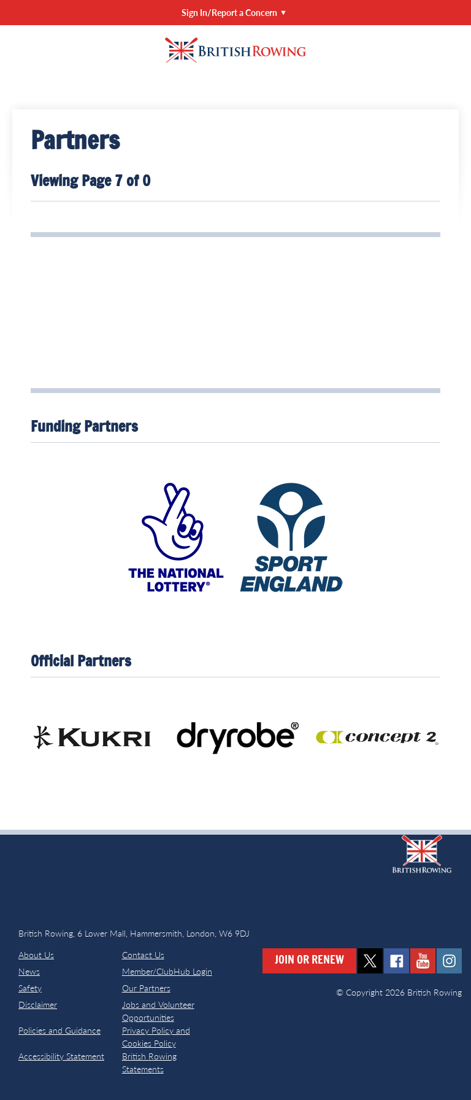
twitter (370, 960)
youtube (422, 960)
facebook (396, 960)
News (29, 971)
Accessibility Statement (61, 1056)
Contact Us (143, 955)
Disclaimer (37, 1004)
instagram (449, 960)
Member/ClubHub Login (167, 971)
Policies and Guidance (59, 1030)
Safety (30, 988)
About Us (36, 955)
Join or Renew (309, 960)
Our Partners (146, 988)
